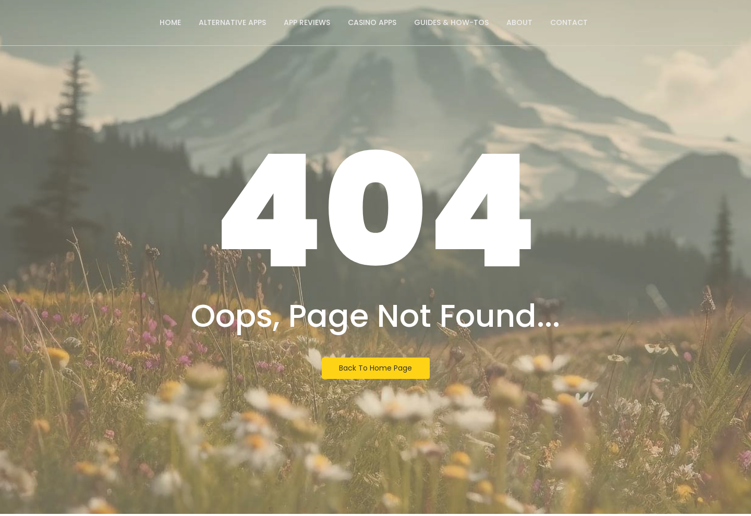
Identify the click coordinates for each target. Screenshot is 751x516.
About (519, 22)
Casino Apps (372, 22)
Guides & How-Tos (451, 22)
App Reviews (307, 22)
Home (170, 22)
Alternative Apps (232, 22)
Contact (569, 22)
